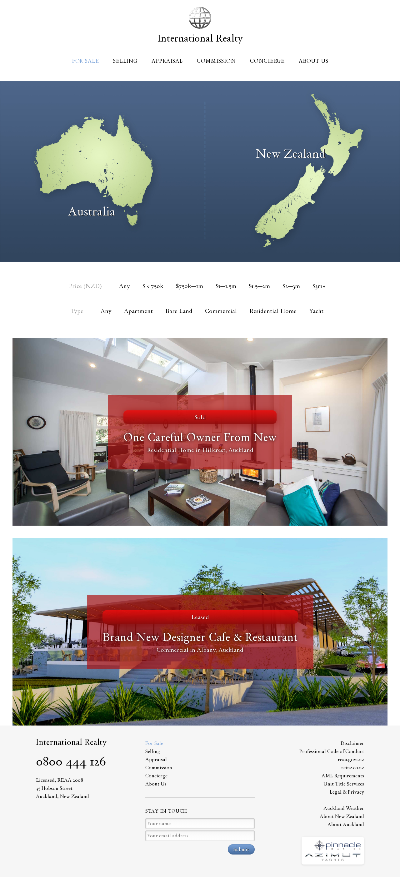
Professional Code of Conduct (331, 751)
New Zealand (291, 153)
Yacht (316, 311)
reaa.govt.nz (351, 759)
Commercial (221, 311)
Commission (216, 60)
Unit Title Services (343, 783)
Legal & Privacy (346, 792)
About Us (313, 60)
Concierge (267, 60)
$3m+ (318, 286)
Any (124, 286)
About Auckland (346, 824)
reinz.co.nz (352, 767)
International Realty (200, 38)
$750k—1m (189, 286)
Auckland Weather (343, 808)
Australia (91, 211)
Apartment (138, 311)
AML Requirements (343, 775)
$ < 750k (152, 286)
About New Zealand (342, 816)
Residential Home (273, 311)
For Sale (85, 60)
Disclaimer (352, 743)
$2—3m (291, 286)
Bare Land (178, 311)
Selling (125, 60)
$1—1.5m (226, 286)
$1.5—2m (259, 286)
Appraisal (167, 60)
